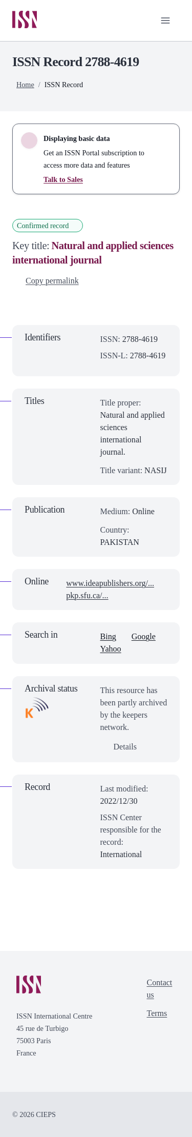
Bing (108, 636)
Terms (157, 1013)
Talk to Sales (63, 179)
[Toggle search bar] (132, 20)
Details (119, 746)
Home (25, 84)
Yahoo (110, 648)
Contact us (160, 988)
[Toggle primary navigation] (165, 20)
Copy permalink (46, 280)
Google (144, 636)
